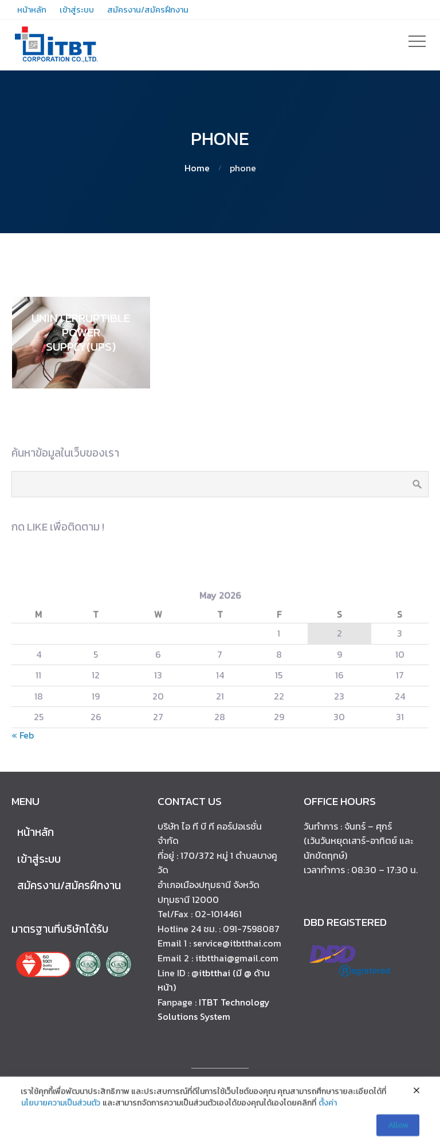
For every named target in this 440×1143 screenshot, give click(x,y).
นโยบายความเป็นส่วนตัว (60, 1119)
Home (197, 168)
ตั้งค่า (328, 1119)
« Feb (22, 735)
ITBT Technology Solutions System (214, 1009)
